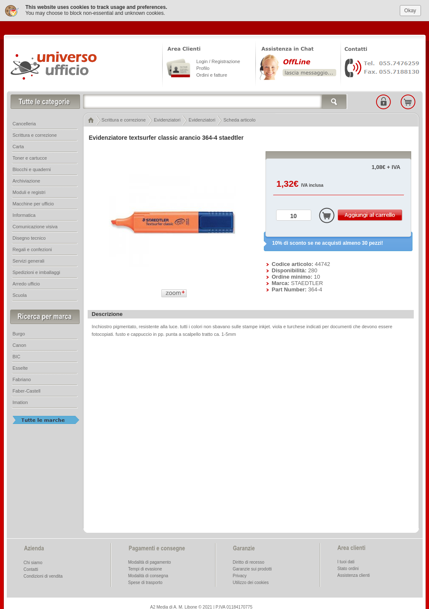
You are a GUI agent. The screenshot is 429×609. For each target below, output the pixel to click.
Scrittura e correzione (124, 119)
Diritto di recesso (248, 561)
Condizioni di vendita (43, 575)
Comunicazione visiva (35, 225)
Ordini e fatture (212, 74)
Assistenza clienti (354, 574)
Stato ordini (348, 567)
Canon (19, 344)
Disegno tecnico (29, 237)
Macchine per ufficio (33, 202)
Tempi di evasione (145, 568)
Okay (410, 10)
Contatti (31, 568)
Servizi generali (28, 260)
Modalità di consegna (148, 575)
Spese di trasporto (145, 581)
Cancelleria (24, 122)
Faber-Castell (27, 390)
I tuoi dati (346, 561)
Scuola (20, 294)
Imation (20, 401)
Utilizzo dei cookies (251, 581)
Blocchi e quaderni (32, 168)
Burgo (19, 332)
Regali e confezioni (32, 248)
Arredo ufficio (26, 282)
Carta (18, 145)
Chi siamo (33, 561)
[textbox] (215, 100)
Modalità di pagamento (149, 561)
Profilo (203, 67)
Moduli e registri (29, 191)
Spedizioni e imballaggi (37, 271)
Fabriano (22, 378)
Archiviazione (26, 180)
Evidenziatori (167, 119)
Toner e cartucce (30, 157)
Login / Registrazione (218, 60)
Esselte (20, 367)
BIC (16, 355)
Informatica (24, 214)
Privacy (240, 575)
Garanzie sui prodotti (252, 568)
